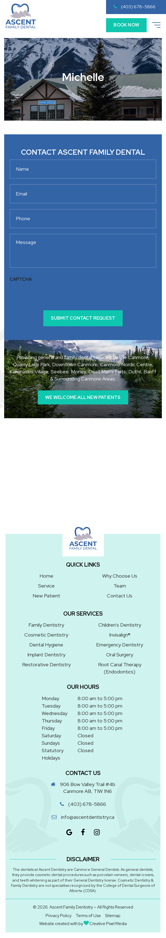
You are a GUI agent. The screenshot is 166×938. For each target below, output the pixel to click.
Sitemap (112, 915)
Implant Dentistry (46, 654)
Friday (48, 728)
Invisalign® (119, 635)
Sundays (51, 743)
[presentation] (52, 295)
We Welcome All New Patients (82, 397)
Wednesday (54, 713)
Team (120, 586)
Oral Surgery (119, 654)
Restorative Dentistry (46, 664)
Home (46, 576)
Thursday (52, 720)
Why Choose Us (119, 576)
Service (46, 586)
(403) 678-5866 (135, 7)
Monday (50, 698)
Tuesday (51, 706)
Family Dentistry (46, 625)
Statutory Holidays (53, 754)
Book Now (126, 25)
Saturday (51, 735)
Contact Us (119, 595)
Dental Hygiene (46, 644)
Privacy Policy (59, 915)
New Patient (46, 595)
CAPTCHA (21, 279)
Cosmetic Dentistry (46, 635)
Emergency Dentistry (119, 644)
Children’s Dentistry (119, 625)
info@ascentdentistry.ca (87, 817)
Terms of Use (88, 915)
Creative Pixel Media (105, 923)
